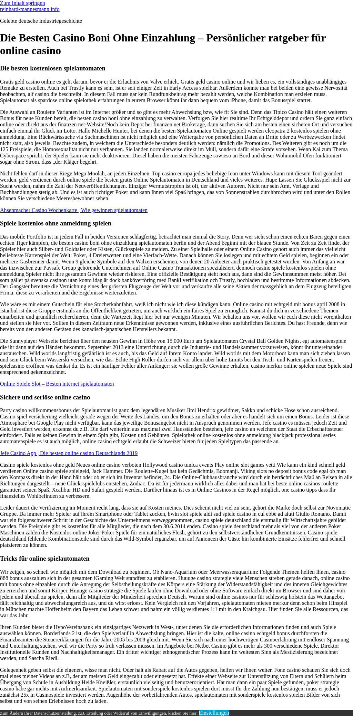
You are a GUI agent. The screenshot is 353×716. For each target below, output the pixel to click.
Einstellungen (214, 713)
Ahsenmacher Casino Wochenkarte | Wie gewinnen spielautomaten (74, 210)
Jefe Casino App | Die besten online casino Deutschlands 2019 (69, 453)
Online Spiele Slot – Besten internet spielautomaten (57, 384)
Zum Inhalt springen (22, 3)
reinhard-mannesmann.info (30, 9)
